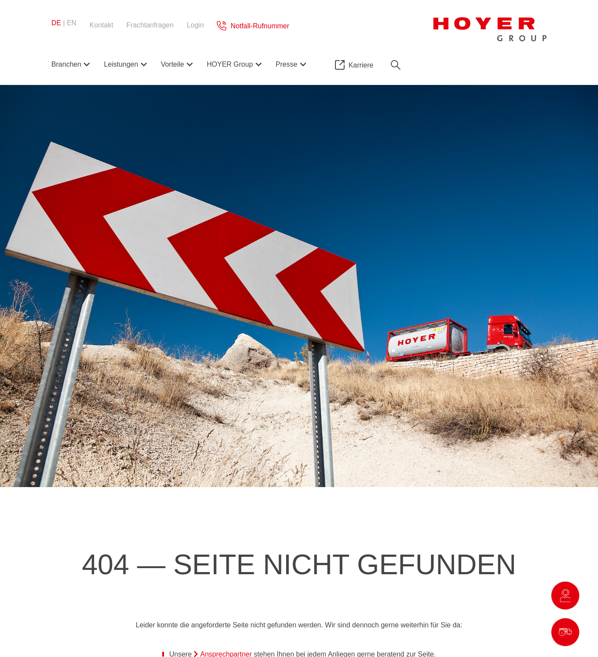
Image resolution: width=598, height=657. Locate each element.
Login (195, 25)
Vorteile (172, 64)
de (56, 23)
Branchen (66, 64)
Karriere (361, 65)
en (71, 23)
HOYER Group (230, 64)
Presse (286, 64)
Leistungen (121, 64)
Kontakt (101, 25)
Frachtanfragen (150, 25)
